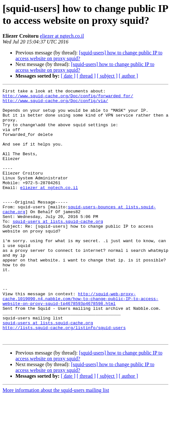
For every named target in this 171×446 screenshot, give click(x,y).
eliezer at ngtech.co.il (62, 36)
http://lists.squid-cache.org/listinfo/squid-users (64, 376)
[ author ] (128, 76)
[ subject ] (107, 76)
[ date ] (68, 76)
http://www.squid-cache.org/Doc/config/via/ (55, 103)
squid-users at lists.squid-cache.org (58, 248)
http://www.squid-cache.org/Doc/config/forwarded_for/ (68, 97)
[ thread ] (86, 76)
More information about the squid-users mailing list (56, 440)
